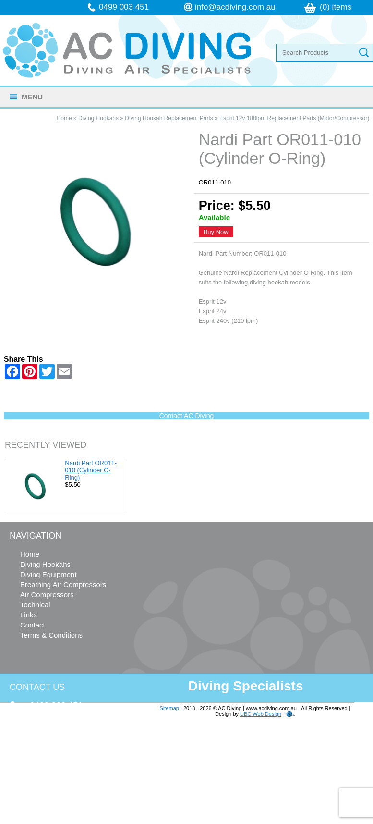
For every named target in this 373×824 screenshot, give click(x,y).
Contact (32, 625)
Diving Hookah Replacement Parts (169, 118)
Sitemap (169, 708)
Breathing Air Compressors (63, 584)
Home (64, 118)
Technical (35, 605)
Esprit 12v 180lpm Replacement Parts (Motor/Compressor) (294, 118)
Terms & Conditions (51, 635)
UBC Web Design (260, 714)
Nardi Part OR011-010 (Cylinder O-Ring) (91, 470)
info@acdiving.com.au (235, 7)
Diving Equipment (48, 574)
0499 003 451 (124, 7)
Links (28, 615)
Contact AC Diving (186, 415)
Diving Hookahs (98, 118)
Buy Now (216, 231)
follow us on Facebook (68, 785)
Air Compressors (47, 594)
